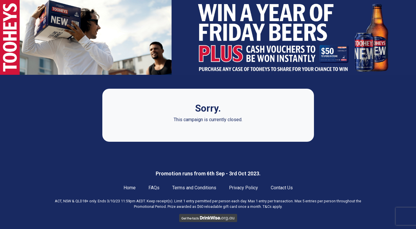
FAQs (153, 187)
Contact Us (282, 187)
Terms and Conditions (194, 187)
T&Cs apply (272, 206)
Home (129, 187)
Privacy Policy (243, 187)
